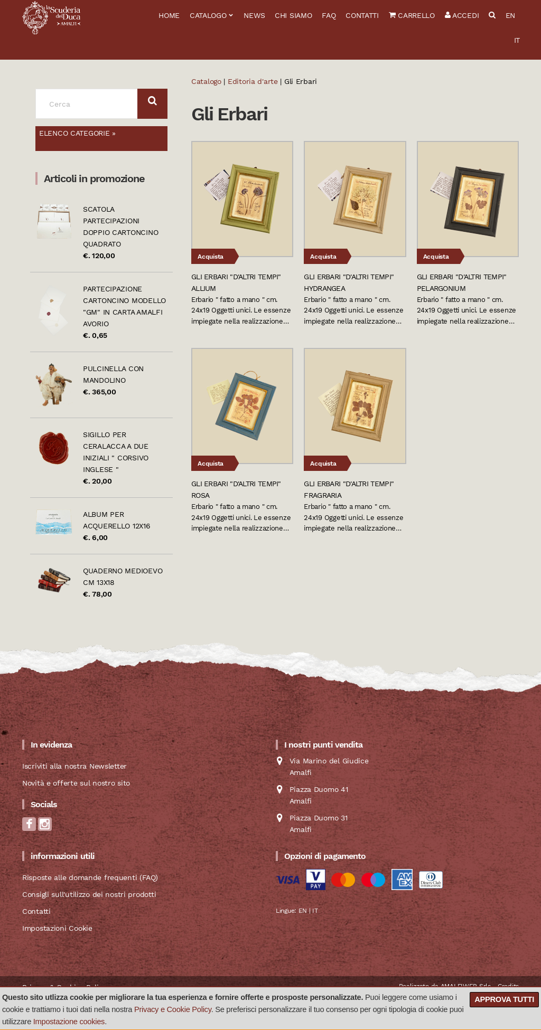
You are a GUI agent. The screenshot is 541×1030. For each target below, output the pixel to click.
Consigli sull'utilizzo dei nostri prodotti (89, 894)
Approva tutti (504, 999)
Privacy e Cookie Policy (172, 1009)
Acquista (210, 256)
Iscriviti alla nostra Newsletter (74, 766)
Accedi (462, 15)
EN (510, 15)
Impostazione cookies (69, 1021)
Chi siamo (293, 15)
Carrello (412, 15)
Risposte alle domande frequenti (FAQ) (90, 877)
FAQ (328, 15)
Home (169, 15)
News (254, 15)
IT (517, 40)
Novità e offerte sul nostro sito (76, 783)
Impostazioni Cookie (57, 928)
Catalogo (208, 15)
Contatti (362, 15)
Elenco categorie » (77, 133)
